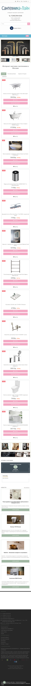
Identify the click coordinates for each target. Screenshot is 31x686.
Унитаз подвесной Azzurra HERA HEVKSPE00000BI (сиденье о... (15, 425)
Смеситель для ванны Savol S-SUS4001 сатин (15, 334)
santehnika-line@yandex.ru (8, 618)
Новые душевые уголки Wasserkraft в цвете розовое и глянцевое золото (15, 502)
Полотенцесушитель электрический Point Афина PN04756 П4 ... (15, 275)
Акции (3, 73)
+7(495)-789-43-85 (6, 613)
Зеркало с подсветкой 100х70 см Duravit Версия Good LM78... (15, 245)
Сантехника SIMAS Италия (15, 578)
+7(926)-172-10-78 (6, 614)
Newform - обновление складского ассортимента (15, 552)
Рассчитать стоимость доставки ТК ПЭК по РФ (15, 665)
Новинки (4, 76)
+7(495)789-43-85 (15, 16)
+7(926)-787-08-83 (6, 616)
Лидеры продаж (22, 73)
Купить (15, 100)
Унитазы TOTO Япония (15, 526)
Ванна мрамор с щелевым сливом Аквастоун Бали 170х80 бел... (15, 154)
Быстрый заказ (15, 103)
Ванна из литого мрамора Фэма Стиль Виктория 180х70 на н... (15, 94)
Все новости (26, 487)
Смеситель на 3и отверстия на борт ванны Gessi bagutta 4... (15, 365)
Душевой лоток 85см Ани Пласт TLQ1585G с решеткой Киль (15, 215)
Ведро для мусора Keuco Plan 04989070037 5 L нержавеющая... (15, 184)
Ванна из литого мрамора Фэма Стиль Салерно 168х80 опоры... (15, 124)
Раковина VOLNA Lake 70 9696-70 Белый (15, 304)
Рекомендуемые (11, 73)
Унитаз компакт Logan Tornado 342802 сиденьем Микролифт (15, 395)
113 (18, 470)
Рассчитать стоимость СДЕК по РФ (15, 666)
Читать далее (15, 509)
